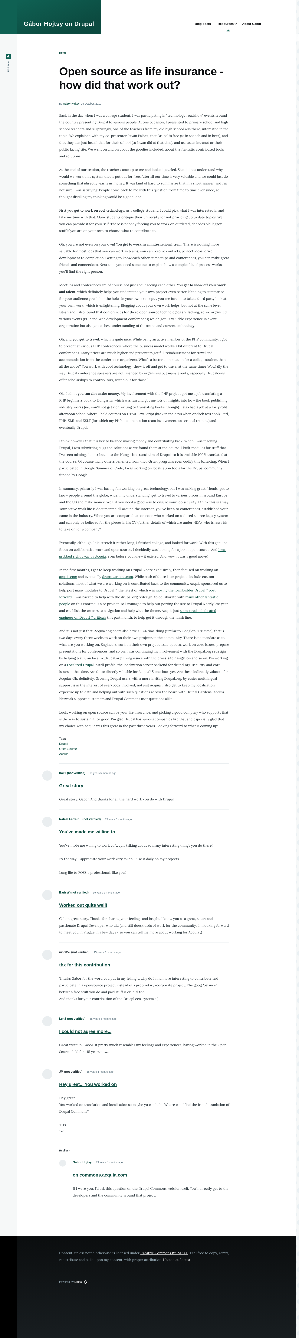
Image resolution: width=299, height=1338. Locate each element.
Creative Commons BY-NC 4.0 (164, 1253)
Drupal (63, 743)
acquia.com (68, 577)
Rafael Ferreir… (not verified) (80, 819)
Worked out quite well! (83, 905)
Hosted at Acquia (176, 1260)
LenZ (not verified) (72, 1018)
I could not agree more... (85, 1031)
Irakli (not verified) (72, 773)
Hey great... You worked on (88, 1084)
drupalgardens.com (117, 577)
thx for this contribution (84, 964)
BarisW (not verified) (74, 892)
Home (63, 52)
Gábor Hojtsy (71, 103)
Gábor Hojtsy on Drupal (59, 23)
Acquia (63, 754)
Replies (64, 1150)
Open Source (68, 748)
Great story (71, 785)
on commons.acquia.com (100, 1174)
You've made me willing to (87, 831)
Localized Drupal (80, 665)
